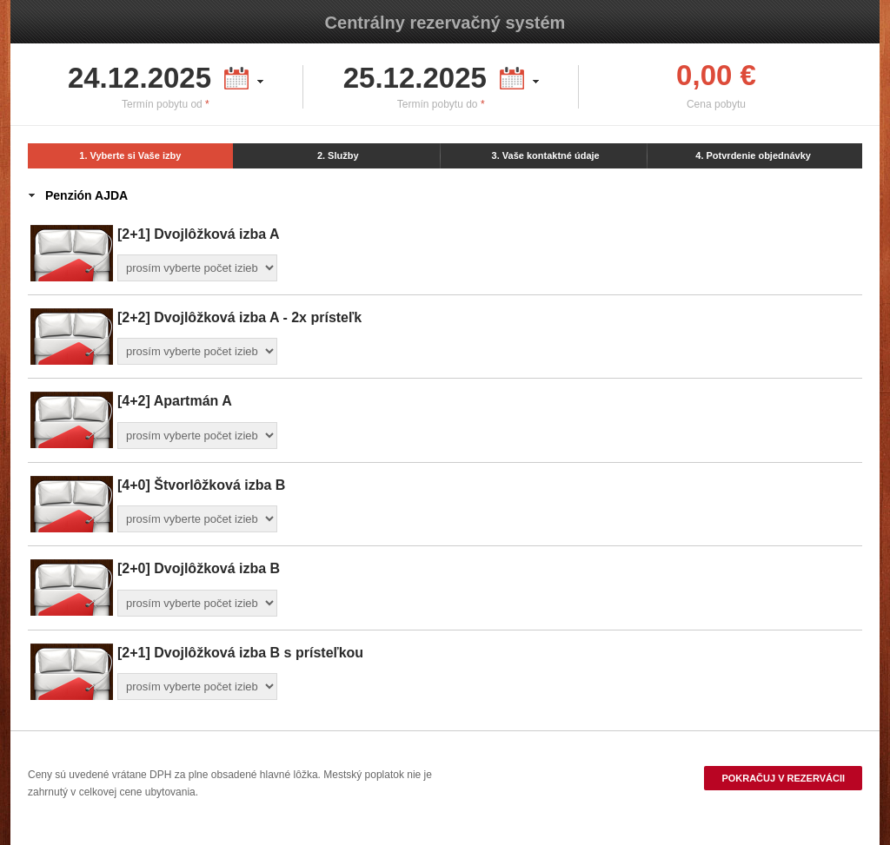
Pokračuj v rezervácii (783, 778)
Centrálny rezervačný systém (445, 22)
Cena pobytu (716, 104)
